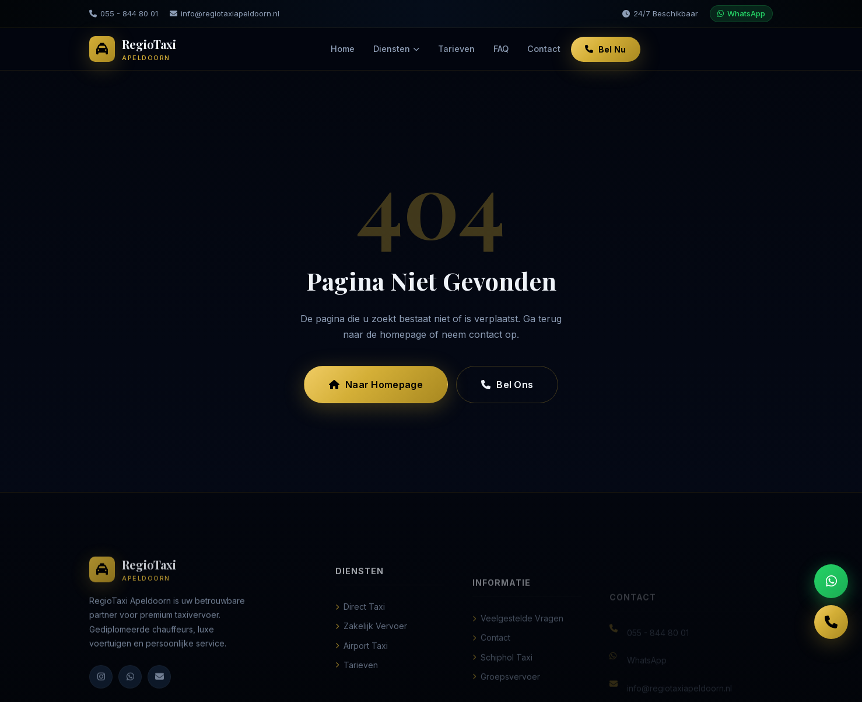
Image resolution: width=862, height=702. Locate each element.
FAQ (501, 49)
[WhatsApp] (130, 686)
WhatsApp (741, 13)
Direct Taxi (360, 621)
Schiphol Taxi (502, 674)
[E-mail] (159, 686)
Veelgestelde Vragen (517, 636)
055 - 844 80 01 (123, 13)
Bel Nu (605, 49)
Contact (543, 49)
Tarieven (456, 49)
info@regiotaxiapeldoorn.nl (224, 13)
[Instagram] (101, 686)
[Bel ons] (831, 622)
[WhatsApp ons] (831, 581)
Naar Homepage (376, 384)
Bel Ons (507, 384)
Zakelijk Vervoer (371, 640)
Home (343, 49)
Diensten (396, 49)
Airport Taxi (361, 659)
